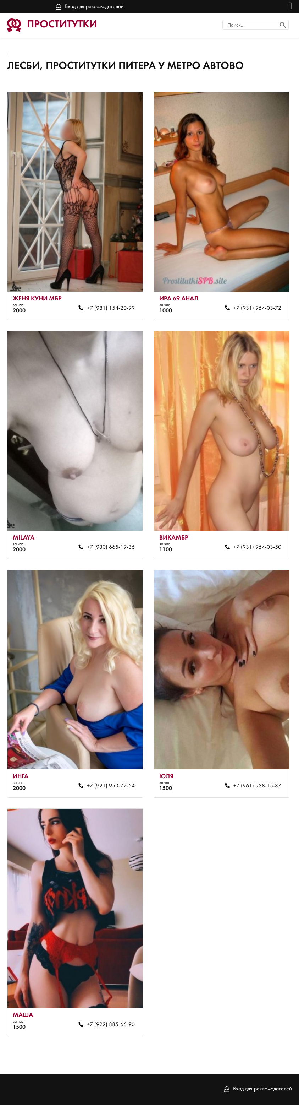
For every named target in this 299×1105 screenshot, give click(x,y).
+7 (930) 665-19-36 (111, 547)
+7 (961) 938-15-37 (257, 786)
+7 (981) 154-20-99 (111, 308)
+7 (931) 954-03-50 (257, 547)
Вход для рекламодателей (94, 7)
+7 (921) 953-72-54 (111, 786)
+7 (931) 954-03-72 (257, 308)
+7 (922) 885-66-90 (111, 1025)
